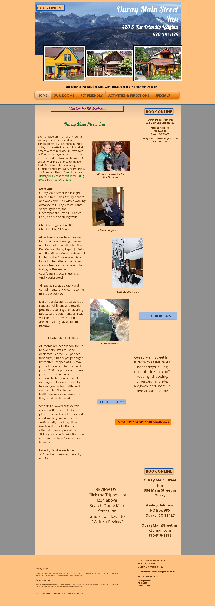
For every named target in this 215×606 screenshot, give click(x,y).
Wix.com (79, 593)
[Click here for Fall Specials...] (87, 109)
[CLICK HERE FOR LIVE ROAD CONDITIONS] (143, 422)
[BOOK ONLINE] (50, 8)
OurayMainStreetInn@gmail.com (160, 138)
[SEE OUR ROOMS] (111, 402)
